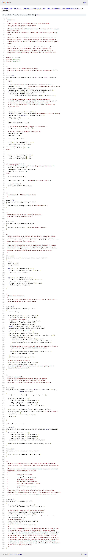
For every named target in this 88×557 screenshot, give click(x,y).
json (85, 554)
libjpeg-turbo (29, 8)
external (9, 8)
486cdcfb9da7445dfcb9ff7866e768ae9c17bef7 (63, 8)
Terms (20, 554)
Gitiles (10, 554)
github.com (18, 8)
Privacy (15, 554)
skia (3, 8)
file (37, 15)
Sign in (84, 3)
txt (81, 554)
